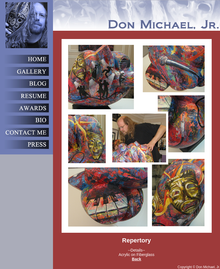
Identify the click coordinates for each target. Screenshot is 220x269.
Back (136, 259)
